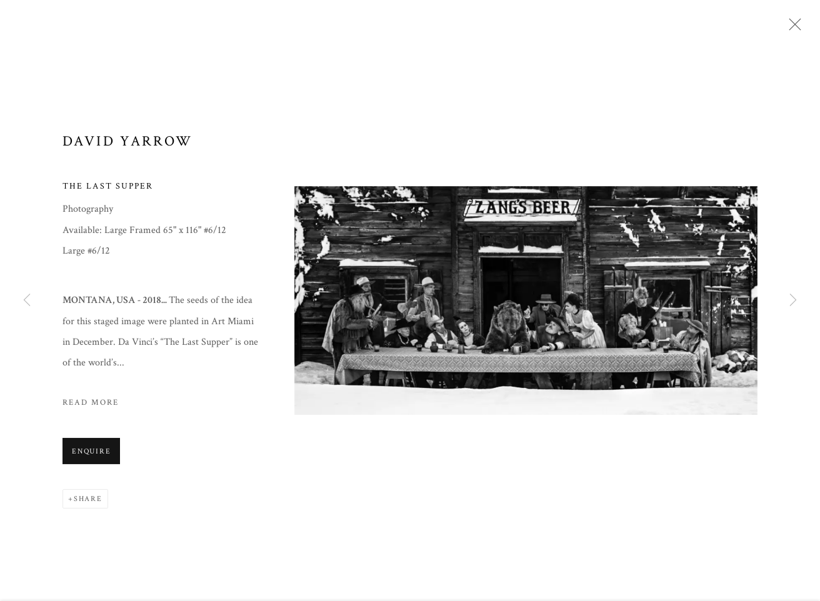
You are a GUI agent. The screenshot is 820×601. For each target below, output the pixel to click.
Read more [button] (90, 404)
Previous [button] (27, 300)
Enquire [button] (91, 453)
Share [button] (88, 500)
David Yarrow (127, 143)
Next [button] (793, 300)
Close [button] (791, 28)
